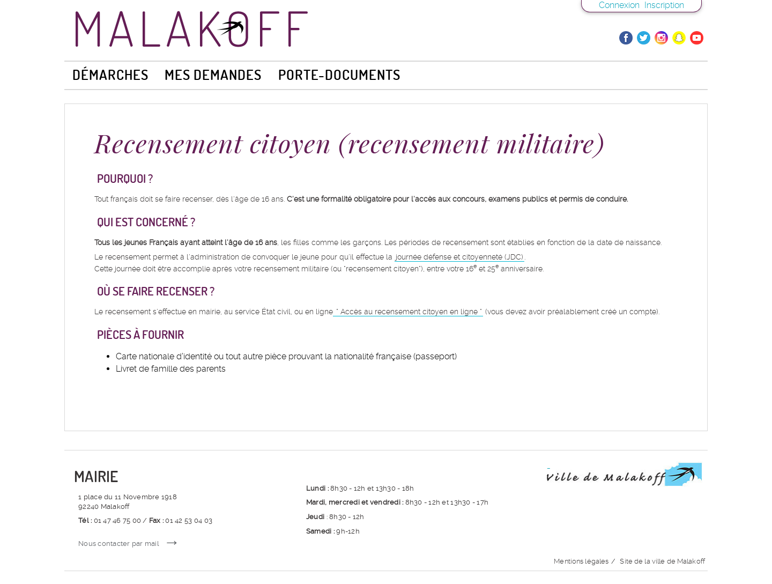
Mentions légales (581, 561)
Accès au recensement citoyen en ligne (409, 311)
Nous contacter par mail (118, 543)
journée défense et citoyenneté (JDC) (459, 257)
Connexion (619, 5)
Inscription (664, 5)
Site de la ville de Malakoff (662, 561)
